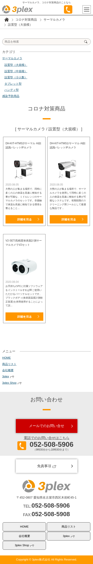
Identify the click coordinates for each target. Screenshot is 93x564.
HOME (6, 357)
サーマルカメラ (54, 19)
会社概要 (8, 370)
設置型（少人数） (15, 77)
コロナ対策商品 (26, 19)
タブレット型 (13, 83)
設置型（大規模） (15, 65)
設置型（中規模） (15, 71)
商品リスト (9, 364)
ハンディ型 (11, 90)
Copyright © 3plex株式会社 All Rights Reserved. (46, 559)
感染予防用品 (10, 96)
